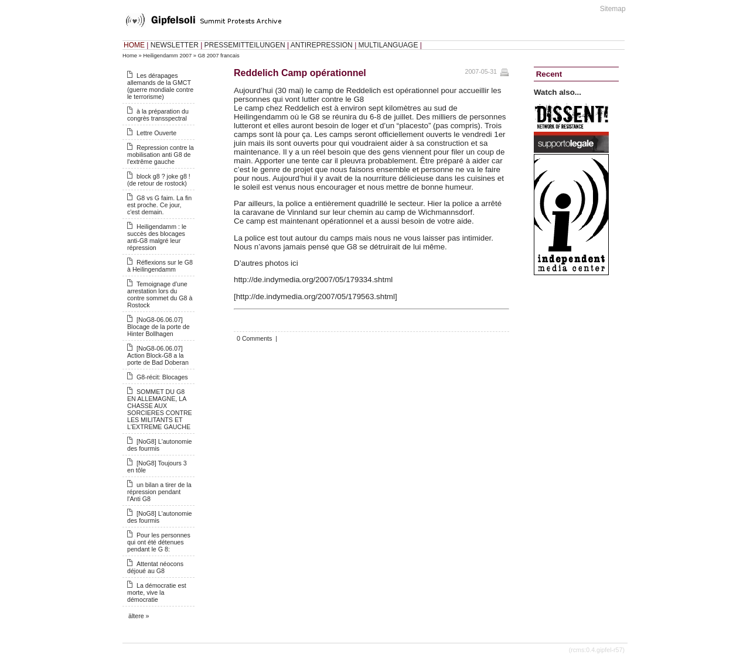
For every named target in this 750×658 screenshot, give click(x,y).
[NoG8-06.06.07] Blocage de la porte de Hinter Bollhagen (158, 326)
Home (129, 56)
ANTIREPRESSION (322, 45)
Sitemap (613, 9)
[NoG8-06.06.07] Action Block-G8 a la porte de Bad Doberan (158, 355)
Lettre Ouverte (156, 132)
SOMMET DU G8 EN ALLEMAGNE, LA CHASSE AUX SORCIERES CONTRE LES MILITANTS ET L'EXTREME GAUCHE (159, 409)
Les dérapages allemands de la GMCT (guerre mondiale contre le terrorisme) (160, 86)
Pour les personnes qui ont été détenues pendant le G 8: (158, 542)
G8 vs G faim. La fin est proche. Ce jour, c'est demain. (159, 204)
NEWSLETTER (175, 45)
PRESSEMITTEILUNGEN (244, 45)
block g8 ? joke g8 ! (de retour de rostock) (158, 180)
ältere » (138, 615)
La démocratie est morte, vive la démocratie (156, 592)
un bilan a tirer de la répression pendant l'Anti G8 (159, 491)
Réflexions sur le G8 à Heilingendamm (160, 266)
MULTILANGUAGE (388, 45)
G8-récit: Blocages (162, 377)
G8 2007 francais (219, 56)
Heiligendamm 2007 (167, 56)
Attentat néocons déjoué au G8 (155, 567)
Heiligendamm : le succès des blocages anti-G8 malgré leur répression (156, 237)
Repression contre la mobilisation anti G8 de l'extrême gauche (160, 154)
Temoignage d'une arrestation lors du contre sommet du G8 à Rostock (159, 294)
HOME (134, 45)
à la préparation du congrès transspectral (158, 115)
